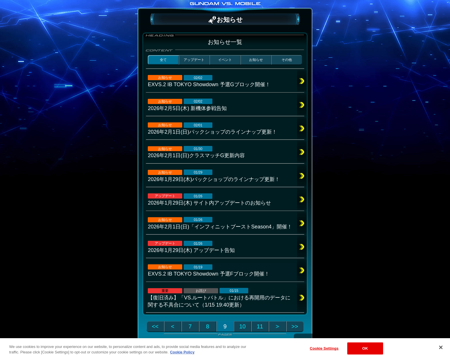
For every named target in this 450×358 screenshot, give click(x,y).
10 (242, 326)
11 (260, 326)
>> (295, 326)
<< (155, 326)
